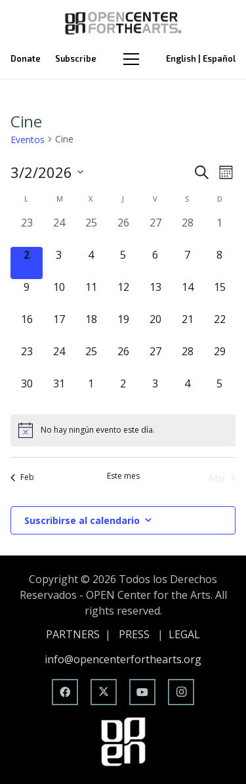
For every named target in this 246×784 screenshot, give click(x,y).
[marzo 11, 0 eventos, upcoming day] (91, 295)
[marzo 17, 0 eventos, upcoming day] (59, 327)
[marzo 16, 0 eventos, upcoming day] (26, 327)
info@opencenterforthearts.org (123, 659)
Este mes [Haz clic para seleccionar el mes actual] (123, 476)
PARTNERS (73, 634)
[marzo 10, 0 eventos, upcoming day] (59, 295)
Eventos (27, 139)
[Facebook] (65, 692)
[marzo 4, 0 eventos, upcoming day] (91, 263)
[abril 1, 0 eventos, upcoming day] (91, 392)
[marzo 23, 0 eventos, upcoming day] (26, 359)
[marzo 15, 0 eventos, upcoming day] (219, 295)
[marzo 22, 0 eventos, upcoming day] (219, 327)
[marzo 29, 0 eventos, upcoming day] (219, 359)
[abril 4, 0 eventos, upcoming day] (187, 392)
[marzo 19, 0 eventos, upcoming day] (123, 327)
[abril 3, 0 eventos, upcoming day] (155, 392)
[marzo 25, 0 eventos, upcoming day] (91, 359)
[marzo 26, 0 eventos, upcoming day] (123, 359)
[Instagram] (181, 692)
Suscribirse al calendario (82, 520)
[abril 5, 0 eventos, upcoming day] (219, 392)
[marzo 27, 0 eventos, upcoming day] (155, 359)
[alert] (123, 430)
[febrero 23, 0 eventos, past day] (26, 231)
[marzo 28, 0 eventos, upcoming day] (187, 359)
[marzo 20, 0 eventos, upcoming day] (155, 327)
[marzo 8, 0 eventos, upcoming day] (219, 263)
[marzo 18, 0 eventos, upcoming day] (91, 327)
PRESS (134, 634)
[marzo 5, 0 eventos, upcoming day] (123, 263)
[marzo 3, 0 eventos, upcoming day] (59, 263)
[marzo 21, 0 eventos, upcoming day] (187, 327)
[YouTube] (142, 692)
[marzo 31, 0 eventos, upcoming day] (59, 392)
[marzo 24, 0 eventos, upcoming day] (59, 359)
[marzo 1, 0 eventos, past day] (219, 231)
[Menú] (131, 59)
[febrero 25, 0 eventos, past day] (91, 231)
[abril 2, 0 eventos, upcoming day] (123, 392)
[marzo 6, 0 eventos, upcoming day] (155, 263)
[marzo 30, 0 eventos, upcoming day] (26, 392)
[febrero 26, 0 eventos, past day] (123, 231)
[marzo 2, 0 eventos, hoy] (26, 263)
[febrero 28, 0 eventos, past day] (187, 231)
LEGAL (184, 634)
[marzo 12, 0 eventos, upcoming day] (123, 295)
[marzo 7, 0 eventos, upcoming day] (187, 263)
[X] (104, 692)
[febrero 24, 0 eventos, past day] (59, 231)
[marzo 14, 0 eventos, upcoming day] (187, 295)
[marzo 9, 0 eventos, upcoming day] (26, 295)
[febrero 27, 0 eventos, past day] (155, 231)
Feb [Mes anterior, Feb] (22, 477)
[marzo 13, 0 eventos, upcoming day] (155, 295)
